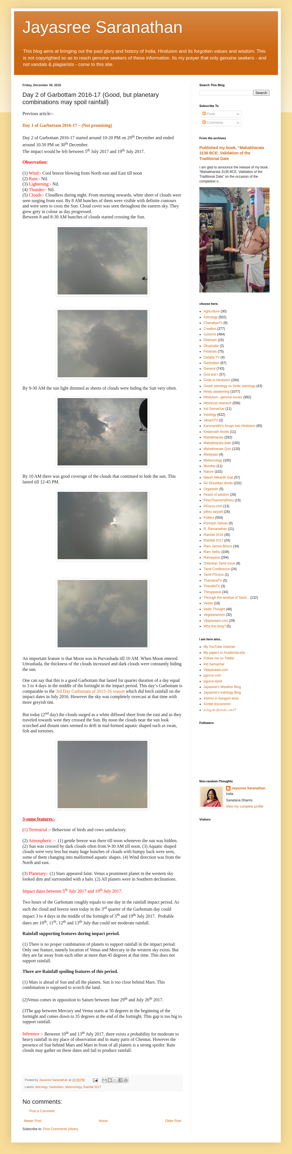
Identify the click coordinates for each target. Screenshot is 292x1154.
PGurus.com (213, 506)
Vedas (208, 603)
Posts (208, 114)
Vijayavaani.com (216, 621)
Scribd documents (217, 704)
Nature (209, 472)
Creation (210, 329)
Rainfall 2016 (213, 535)
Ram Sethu (212, 552)
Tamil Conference (217, 569)
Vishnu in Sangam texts (221, 698)
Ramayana (212, 557)
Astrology (41, 1087)
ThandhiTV (212, 586)
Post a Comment (41, 1111)
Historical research (217, 403)
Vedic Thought (214, 609)
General (210, 369)
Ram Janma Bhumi (218, 546)
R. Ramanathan (215, 529)
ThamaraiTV (213, 580)
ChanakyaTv (213, 323)
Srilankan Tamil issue (219, 563)
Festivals (210, 351)
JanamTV (211, 420)
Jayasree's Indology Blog (222, 692)
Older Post (173, 1121)
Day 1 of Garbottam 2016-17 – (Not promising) (67, 125)
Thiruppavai (212, 592)
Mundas (210, 466)
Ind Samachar (214, 409)
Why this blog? (215, 626)
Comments (212, 123)
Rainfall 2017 (92, 1087)
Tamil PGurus (214, 575)
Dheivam (210, 340)
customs (210, 334)
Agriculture (212, 311)
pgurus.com (212, 675)
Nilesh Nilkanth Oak (218, 477)
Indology (210, 415)
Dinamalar (211, 346)
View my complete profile (244, 806)
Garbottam (56, 1087)
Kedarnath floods (216, 432)
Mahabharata (213, 437)
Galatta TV (212, 357)
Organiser (211, 489)
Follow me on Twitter (219, 658)
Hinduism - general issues (223, 397)
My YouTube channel (219, 647)
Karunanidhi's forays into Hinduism (229, 426)
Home (103, 1121)
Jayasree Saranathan (102, 27)
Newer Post (32, 1121)
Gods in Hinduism (217, 380)
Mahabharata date (217, 443)
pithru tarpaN (213, 512)
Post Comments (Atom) (60, 1129)
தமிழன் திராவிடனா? (220, 710)
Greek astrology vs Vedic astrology (230, 386)
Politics (209, 518)
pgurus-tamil (213, 681)
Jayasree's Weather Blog (222, 687)
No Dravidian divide (218, 483)
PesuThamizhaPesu (219, 500)
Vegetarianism (214, 615)
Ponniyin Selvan (216, 523)
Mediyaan (211, 454)
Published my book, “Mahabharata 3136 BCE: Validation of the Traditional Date (231, 153)
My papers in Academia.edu (224, 653)
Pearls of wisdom (216, 495)
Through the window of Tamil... (226, 598)
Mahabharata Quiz (217, 449)
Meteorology (73, 1087)
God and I (211, 374)
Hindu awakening (216, 392)
